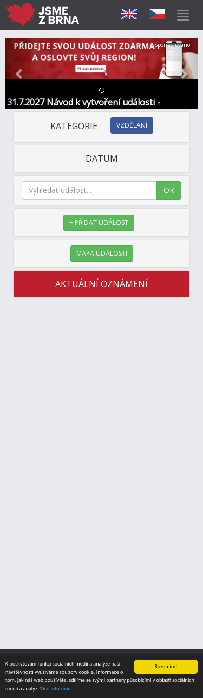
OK (168, 190)
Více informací (56, 689)
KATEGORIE (101, 126)
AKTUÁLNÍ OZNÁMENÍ (101, 284)
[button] (19, 73)
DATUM (102, 158)
